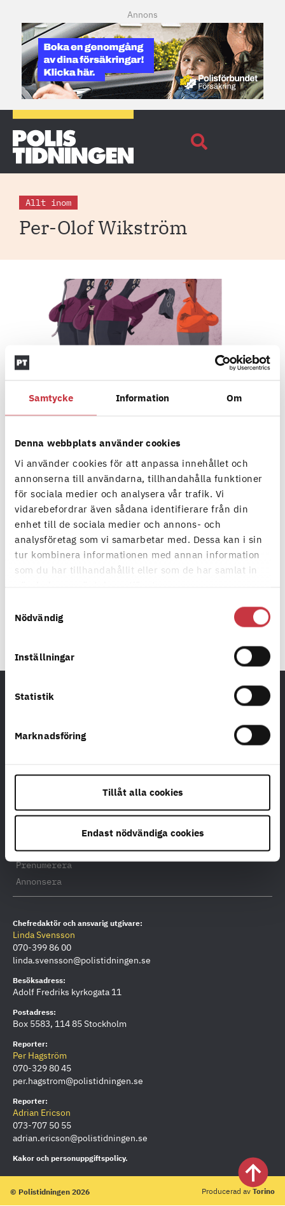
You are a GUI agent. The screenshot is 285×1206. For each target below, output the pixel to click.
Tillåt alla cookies (142, 792)
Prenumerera (44, 865)
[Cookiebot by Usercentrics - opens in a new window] (214, 362)
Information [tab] (142, 398)
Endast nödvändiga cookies (142, 833)
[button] (199, 141)
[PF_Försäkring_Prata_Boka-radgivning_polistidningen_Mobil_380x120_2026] (142, 95)
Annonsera (39, 881)
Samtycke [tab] (51, 398)
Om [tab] (234, 398)
